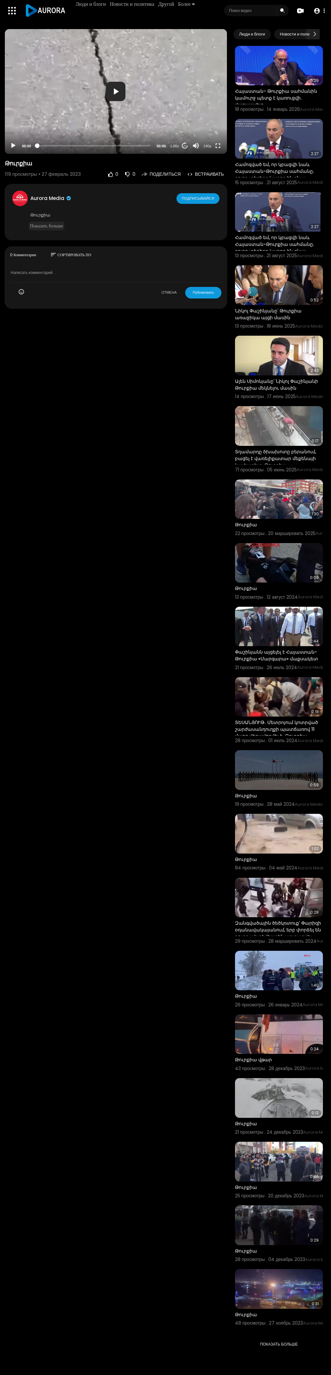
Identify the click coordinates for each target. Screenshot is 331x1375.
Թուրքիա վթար (253, 1059)
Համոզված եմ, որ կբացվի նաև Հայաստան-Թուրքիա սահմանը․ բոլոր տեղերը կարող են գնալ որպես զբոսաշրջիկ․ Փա (275, 174)
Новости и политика (132, 4)
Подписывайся (198, 198)
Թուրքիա (246, 524)
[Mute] (196, 145)
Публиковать (203, 292)
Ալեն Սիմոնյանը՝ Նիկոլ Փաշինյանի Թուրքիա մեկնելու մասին (276, 384)
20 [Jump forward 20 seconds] (184, 145)
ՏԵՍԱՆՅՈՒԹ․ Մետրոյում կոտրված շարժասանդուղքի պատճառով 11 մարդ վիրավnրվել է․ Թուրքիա (276, 729)
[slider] (94, 145)
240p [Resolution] (207, 146)
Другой (167, 4)
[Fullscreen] (218, 145)
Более (186, 4)
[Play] (13, 145)
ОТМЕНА (168, 292)
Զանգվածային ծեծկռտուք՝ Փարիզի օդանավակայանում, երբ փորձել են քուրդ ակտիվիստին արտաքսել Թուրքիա (278, 933)
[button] (318, 11)
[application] (116, 91)
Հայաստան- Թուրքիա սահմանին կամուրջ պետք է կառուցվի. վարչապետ (276, 98)
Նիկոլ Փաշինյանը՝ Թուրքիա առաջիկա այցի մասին (268, 314)
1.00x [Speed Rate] (174, 146)
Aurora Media (51, 198)
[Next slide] (314, 34)
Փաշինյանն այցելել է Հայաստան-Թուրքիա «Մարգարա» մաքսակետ (276, 655)
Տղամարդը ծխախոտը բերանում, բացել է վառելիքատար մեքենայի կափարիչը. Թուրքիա (275, 458)
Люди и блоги (91, 4)
